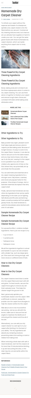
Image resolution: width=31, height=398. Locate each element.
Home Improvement (6, 7)
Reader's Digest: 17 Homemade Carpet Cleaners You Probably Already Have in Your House (14, 367)
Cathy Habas (6, 19)
